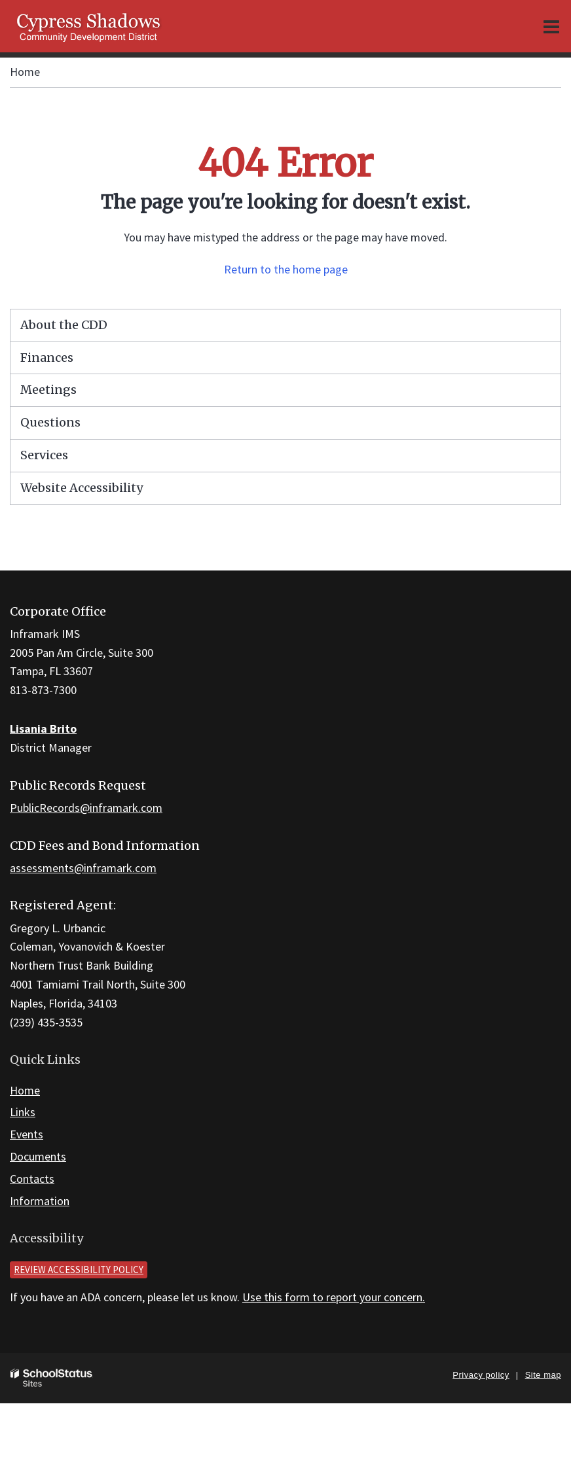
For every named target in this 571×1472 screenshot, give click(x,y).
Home (25, 71)
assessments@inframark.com (83, 867)
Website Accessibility (81, 487)
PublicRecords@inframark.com (86, 807)
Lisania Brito (43, 728)
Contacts (32, 1178)
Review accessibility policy (78, 1269)
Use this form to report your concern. (333, 1297)
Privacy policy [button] (480, 1375)
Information (39, 1200)
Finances (46, 357)
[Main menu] (551, 26)
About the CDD (63, 324)
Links (22, 1111)
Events (26, 1134)
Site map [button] (543, 1375)
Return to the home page (286, 269)
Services (44, 455)
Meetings (48, 389)
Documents (38, 1156)
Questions (50, 422)
